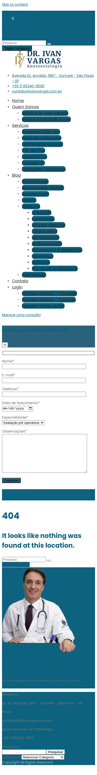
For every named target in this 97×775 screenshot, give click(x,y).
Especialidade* (23, 420)
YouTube (19, 34)
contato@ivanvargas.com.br (37, 91)
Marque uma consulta (21, 314)
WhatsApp (23, 18)
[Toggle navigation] (17, 48)
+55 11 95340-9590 (28, 86)
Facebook (20, 13)
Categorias (11, 765)
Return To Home (16, 572)
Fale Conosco (14, 693)
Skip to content (15, 4)
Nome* (44, 364)
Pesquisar (10, 754)
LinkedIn (19, 28)
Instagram (21, 23)
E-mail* (44, 378)
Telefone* (44, 392)
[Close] (5, 344)
